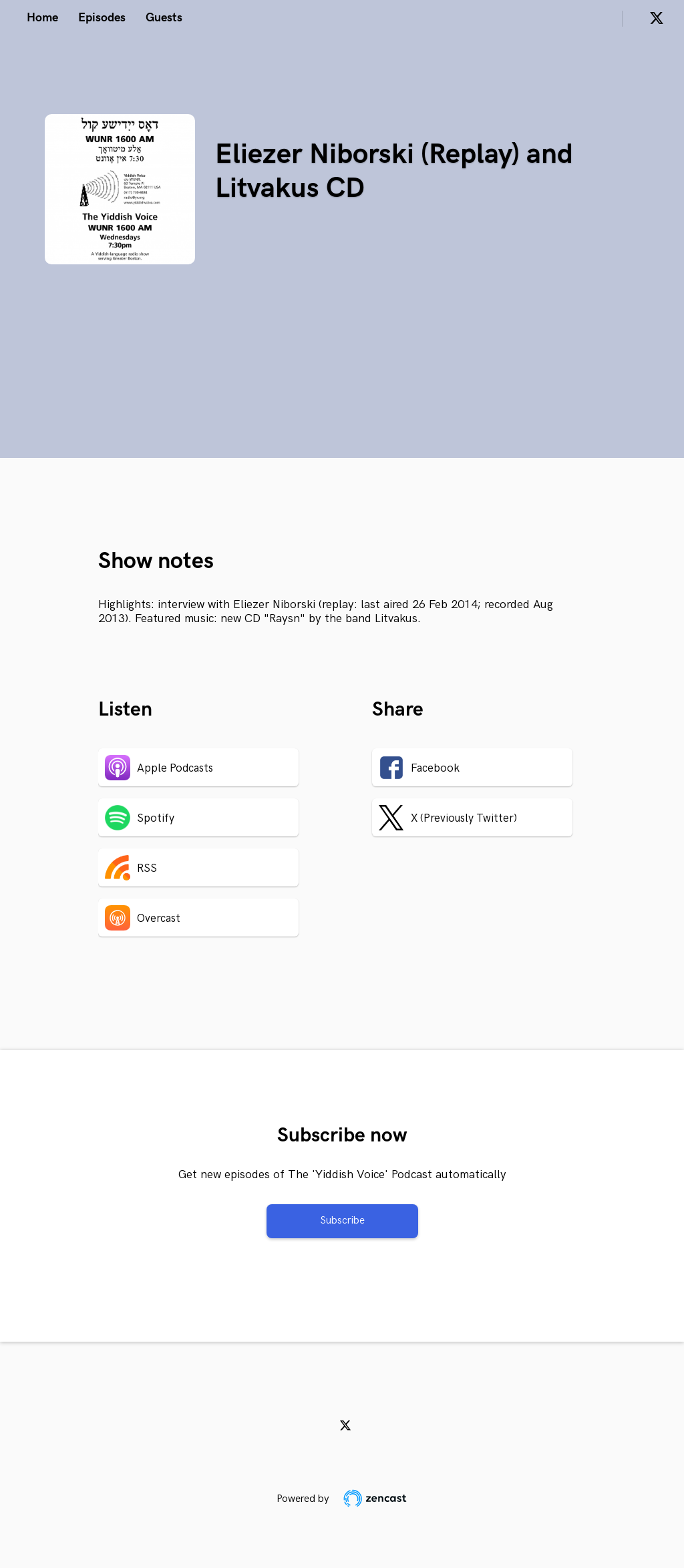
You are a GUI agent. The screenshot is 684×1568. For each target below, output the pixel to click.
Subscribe (342, 1220)
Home (42, 18)
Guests (164, 18)
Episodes (102, 18)
